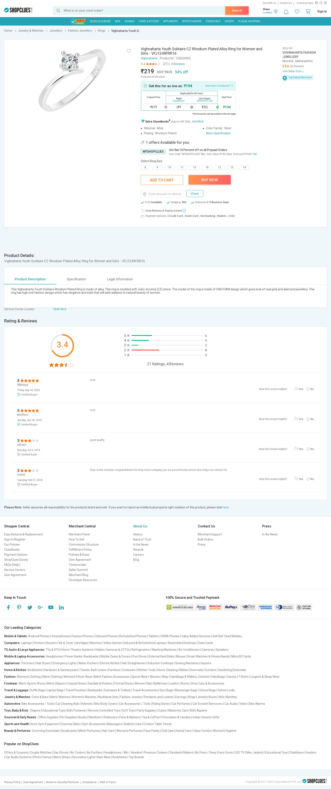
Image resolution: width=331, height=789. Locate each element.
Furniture (114, 670)
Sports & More (192, 21)
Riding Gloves (161, 703)
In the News (141, 544)
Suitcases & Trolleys (117, 690)
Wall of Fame (108, 782)
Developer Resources (83, 580)
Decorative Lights (83, 757)
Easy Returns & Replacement (23, 534)
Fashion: (10, 676)
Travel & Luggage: (16, 690)
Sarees (231, 676)
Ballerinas (160, 683)
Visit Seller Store (292, 71)
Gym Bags (166, 690)
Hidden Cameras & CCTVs (112, 649)
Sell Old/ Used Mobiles (227, 636)
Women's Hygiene (224, 730)
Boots (185, 683)
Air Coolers (77, 752)
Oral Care (167, 730)
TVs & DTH (53, 649)
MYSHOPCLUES (153, 151)
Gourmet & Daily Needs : (21, 717)
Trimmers (27, 663)
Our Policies (12, 544)
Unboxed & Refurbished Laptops (144, 643)
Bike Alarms (257, 703)
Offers (229, 21)
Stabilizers (297, 752)
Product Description (30, 279)
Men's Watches (60, 697)
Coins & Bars (40, 697)
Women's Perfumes (129, 730)
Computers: (12, 643)
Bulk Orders (205, 539)
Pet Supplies (68, 717)
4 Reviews (178, 64)
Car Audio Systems (18, 757)
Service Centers (14, 570)
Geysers (206, 663)
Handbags (218, 676)
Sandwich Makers (181, 752)
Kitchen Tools (146, 670)
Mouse (180, 656)
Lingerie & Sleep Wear (265, 676)
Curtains (210, 670)
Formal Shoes (123, 683)
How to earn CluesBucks (219, 85)
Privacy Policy (12, 782)
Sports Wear (139, 676)
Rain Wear (104, 757)
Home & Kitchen (149, 21)
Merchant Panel (79, 534)
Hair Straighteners (134, 663)
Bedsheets (35, 670)
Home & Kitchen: (15, 670)
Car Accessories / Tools (134, 703)
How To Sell (76, 539)
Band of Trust (142, 539)
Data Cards (205, 643)
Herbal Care (183, 730)
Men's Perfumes (89, 730)
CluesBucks (12, 549)
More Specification (218, 133)
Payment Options (15, 554)
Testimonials (77, 564)
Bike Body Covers (105, 703)
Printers (39, 643)
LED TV (239, 752)
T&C (254, 154)
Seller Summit (78, 570)
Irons (229, 752)
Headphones (54, 656)
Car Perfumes (181, 703)
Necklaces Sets (108, 697)
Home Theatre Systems (78, 649)
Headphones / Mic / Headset (123, 752)
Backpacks (91, 656)
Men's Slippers (56, 683)
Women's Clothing (29, 676)
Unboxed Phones (106, 636)
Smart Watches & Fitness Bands (208, 656)
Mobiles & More (100, 21)
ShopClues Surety (16, 559)
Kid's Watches (228, 697)
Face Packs (151, 730)
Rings (191, 697)
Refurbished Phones (133, 636)
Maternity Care (178, 710)
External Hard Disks (161, 656)
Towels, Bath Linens (93, 670)
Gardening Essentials (232, 670)
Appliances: (12, 663)
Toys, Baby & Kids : (17, 710)
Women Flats (143, 683)
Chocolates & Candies (176, 717)
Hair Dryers (43, 663)
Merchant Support (210, 534)
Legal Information (120, 279)
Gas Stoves (60, 752)
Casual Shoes (77, 683)
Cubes (162, 710)
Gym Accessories (93, 724)
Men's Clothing (52, 676)
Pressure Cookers (156, 752)
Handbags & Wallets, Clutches (190, 676)
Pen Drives (140, 656)
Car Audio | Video (235, 703)
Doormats (196, 670)
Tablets (153, 636)
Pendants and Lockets (158, 697)
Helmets (86, 703)
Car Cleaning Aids (67, 703)
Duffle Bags (37, 690)
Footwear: (11, 683)
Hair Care (108, 730)
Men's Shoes (62, 757)
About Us (140, 526)
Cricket (148, 724)
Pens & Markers (129, 717)
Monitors (96, 643)
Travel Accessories (145, 690)
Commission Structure (84, 544)
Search (237, 10)
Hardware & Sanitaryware (61, 670)
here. (226, 507)
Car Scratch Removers (207, 703)
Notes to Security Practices (62, 782)
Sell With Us (269, 3)
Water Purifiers (88, 663)
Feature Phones (82, 636)
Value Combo (202, 730)
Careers (138, 554)
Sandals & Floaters (100, 683)
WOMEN (129, 21)
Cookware (129, 670)
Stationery (110, 717)
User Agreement (15, 575)
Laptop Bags (55, 690)
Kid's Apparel (198, 710)
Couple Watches (41, 752)
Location (267, 12)
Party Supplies (146, 710)
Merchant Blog (78, 575)
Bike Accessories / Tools (38, 703)
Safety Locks (226, 690)
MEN (117, 21)
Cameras (208, 649)
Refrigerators (141, 649)
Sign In (322, 11)
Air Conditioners (189, 649)
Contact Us (286, 3)
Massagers (114, 724)
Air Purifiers (94, 752)
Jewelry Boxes (207, 697)
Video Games (112, 643)
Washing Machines (164, 649)
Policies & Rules (79, 554)
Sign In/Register (15, 539)
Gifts (216, 717)
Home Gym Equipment (45, 724)
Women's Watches (84, 697)
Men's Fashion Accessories (111, 676)
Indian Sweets (202, 717)
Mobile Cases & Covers (115, 656)
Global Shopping (249, 21)
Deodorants (69, 730)
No (312, 389)
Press (201, 544)
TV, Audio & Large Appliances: (24, 649)
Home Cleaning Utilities (172, 670)
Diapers (35, 710)
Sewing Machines (187, 663)
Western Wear (159, 676)
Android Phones (39, 636)
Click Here (59, 309)
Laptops (26, 643)
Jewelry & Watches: (17, 697)
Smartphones (61, 636)
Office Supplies (48, 717)
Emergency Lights (64, 663)
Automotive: (12, 703)
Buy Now (209, 180)
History (137, 534)
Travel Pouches (75, 690)
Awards (138, 549)
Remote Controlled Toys (104, 710)
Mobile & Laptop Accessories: (24, 656)
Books (83, 717)
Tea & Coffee (151, 717)
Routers (51, 643)
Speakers (222, 649)
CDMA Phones (169, 636)
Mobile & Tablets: (16, 636)
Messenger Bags (186, 690)
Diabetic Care (133, 724)
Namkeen (95, 717)
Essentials (213, 21)
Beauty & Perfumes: (17, 730)
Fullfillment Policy (80, 549)
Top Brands (136, 757)
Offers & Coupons (16, 752)
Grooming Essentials (45, 730)
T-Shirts (243, 676)
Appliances (170, 21)
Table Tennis (163, 724)
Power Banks (73, 656)
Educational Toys (53, 710)
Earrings (180, 697)
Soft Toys (128, 710)
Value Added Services (195, 636)
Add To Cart (162, 180)
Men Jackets (254, 752)
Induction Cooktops (160, 663)
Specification (76, 279)
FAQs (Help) (12, 564)
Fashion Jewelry (131, 697)
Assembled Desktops (182, 643)
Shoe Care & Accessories (207, 683)
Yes (301, 389)
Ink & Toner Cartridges (73, 643)
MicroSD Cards (241, 656)
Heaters (311, 752)
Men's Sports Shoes (32, 683)
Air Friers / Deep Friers (209, 752)
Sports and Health (16, 724)
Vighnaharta (149, 58)
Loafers (174, 683)
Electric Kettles (110, 663)
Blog (136, 559)
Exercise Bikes (70, 724)
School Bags (207, 690)
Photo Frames (42, 757)
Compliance (89, 782)
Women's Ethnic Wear (78, 676)
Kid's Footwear (76, 710)
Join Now (197, 121)
